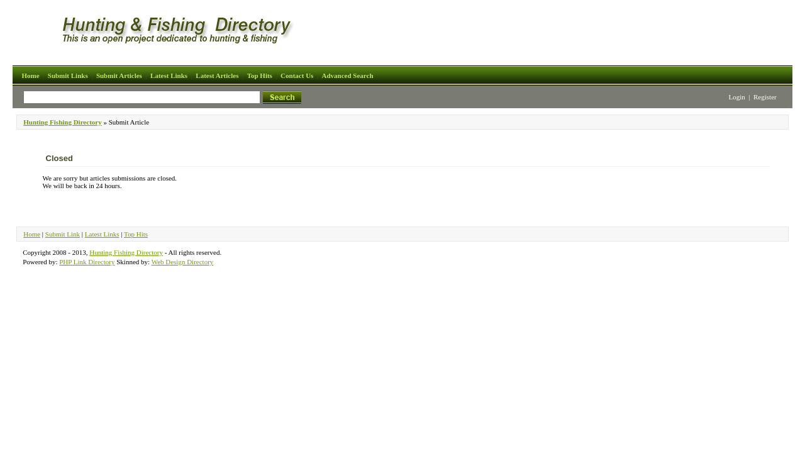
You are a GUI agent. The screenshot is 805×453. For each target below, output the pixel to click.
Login (737, 97)
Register (765, 97)
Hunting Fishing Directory (62, 122)
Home (30, 75)
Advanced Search (348, 75)
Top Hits (259, 75)
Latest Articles (217, 75)
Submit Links (68, 75)
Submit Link (62, 234)
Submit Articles (119, 75)
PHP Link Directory (86, 262)
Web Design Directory (183, 262)
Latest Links (168, 75)
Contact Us (296, 75)
